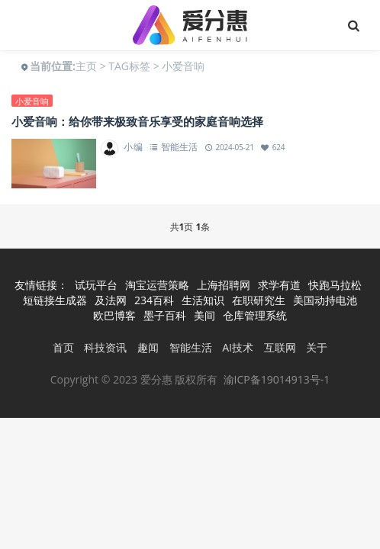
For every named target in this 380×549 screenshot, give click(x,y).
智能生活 (179, 146)
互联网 (280, 347)
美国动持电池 (325, 300)
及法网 (111, 300)
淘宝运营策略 (157, 285)
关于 (316, 347)
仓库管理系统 (255, 315)
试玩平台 (96, 285)
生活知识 (203, 300)
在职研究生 (258, 300)
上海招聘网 (223, 285)
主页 (86, 66)
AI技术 (237, 347)
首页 (63, 347)
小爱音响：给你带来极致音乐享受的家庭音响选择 (137, 121)
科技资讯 (105, 347)
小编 (133, 146)
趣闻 (148, 347)
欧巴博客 (114, 315)
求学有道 (279, 285)
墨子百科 (164, 315)
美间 (204, 315)
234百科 (154, 300)
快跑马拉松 (335, 285)
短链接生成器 (55, 300)
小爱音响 (32, 101)
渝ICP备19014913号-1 (277, 379)
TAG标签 (129, 66)
